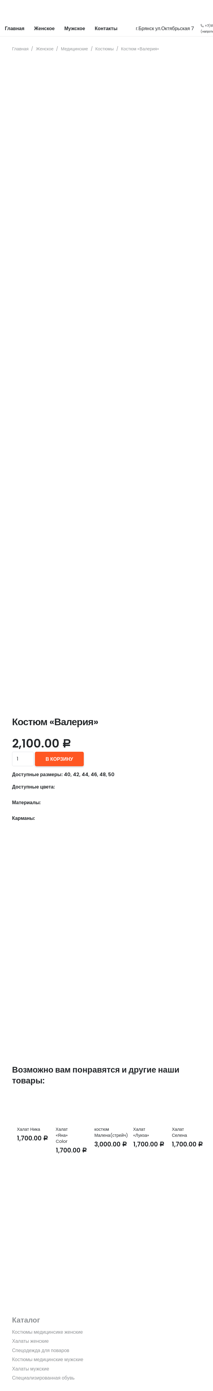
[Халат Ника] (29, 1107)
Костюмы (104, 49)
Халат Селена (179, 1132)
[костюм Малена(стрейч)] (106, 1107)
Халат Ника (28, 1129)
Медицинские (74, 49)
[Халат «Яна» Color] (68, 1107)
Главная (20, 49)
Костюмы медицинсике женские (47, 1332)
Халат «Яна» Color (62, 1135)
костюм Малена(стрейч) (111, 1132)
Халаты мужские (30, 1368)
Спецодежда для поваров (40, 1350)
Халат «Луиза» (141, 1132)
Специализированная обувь (43, 1377)
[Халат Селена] (184, 1107)
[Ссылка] (9, 10)
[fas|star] (106, 1276)
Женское (45, 49)
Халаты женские (30, 1341)
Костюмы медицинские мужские (47, 1359)
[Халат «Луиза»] (145, 1107)
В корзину (59, 759)
